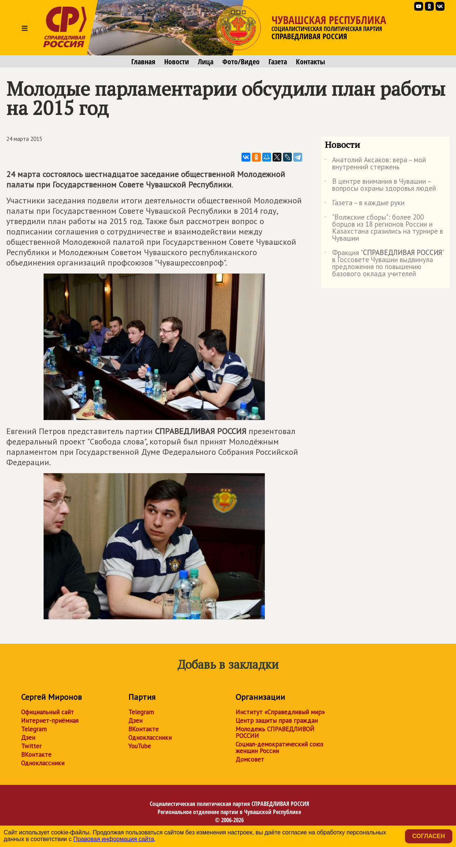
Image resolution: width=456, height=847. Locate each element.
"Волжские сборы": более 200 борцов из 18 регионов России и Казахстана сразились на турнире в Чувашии (384, 228)
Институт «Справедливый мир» (280, 712)
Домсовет (250, 759)
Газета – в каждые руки (365, 204)
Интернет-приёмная (49, 720)
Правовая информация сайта (113, 839)
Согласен (428, 836)
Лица (205, 62)
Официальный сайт (47, 712)
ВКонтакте (36, 754)
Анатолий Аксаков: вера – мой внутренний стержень (375, 163)
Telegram (34, 729)
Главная (143, 62)
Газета (277, 62)
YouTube (139, 746)
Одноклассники (42, 763)
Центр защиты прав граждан (277, 720)
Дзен (28, 737)
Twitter (31, 746)
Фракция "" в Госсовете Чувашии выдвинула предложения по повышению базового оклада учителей (384, 263)
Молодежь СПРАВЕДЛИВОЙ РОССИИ (275, 732)
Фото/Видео (241, 62)
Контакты (310, 62)
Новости (176, 62)
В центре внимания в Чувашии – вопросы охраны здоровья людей (380, 185)
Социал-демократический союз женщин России (279, 747)
